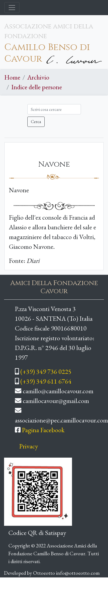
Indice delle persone (36, 87)
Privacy (28, 446)
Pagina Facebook (43, 430)
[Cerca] (54, 109)
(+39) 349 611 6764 (45, 381)
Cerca (36, 121)
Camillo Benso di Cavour (47, 53)
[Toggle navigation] (11, 7)
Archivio (38, 77)
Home (12, 77)
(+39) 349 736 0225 (45, 371)
